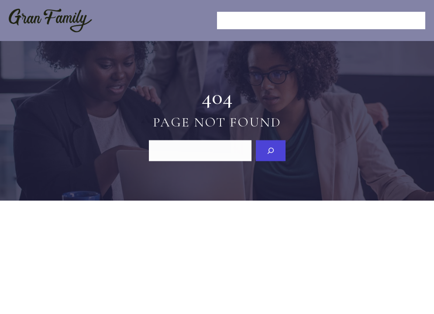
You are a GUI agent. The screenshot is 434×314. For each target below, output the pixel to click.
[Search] (271, 150)
